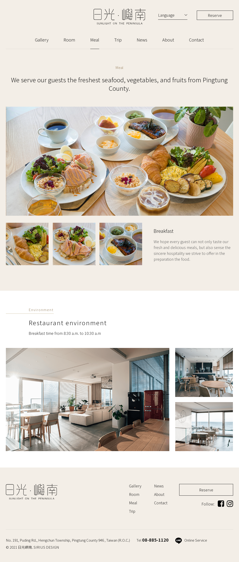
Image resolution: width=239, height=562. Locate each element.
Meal (94, 40)
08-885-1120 (155, 540)
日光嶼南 (120, 16)
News (142, 40)
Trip (118, 40)
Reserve (215, 15)
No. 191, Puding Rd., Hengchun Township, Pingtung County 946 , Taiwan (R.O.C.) (68, 540)
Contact (196, 40)
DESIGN (52, 547)
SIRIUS (39, 547)
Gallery (42, 40)
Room (69, 40)
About (168, 40)
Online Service (191, 540)
